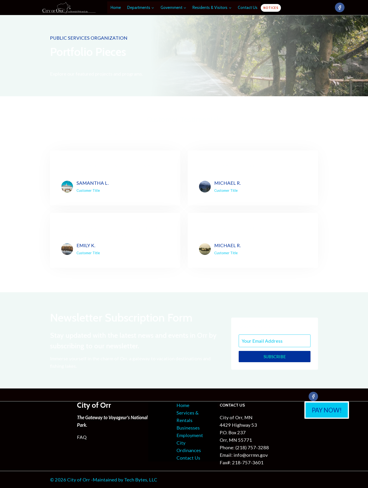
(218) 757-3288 (252, 447)
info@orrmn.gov (251, 455)
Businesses (188, 427)
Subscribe (275, 356)
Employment (189, 435)
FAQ (82, 437)
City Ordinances (188, 446)
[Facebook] (340, 7)
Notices (270, 8)
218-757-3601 (248, 462)
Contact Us (247, 7)
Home (116, 7)
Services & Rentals (187, 416)
